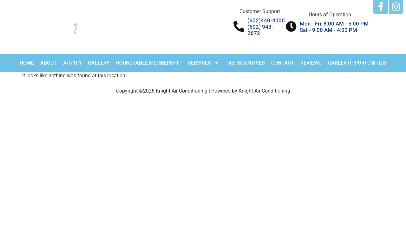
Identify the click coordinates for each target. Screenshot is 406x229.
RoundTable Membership (148, 63)
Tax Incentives (245, 63)
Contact (282, 63)
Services (203, 63)
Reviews (311, 63)
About (48, 63)
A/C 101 (72, 63)
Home (27, 63)
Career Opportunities (357, 63)
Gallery (99, 63)
